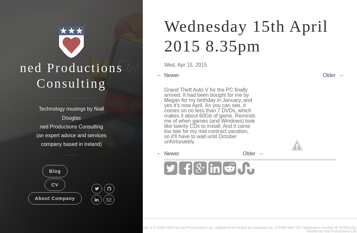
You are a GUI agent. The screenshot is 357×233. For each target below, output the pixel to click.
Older (329, 75)
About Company (55, 198)
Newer (171, 75)
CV (54, 184)
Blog (55, 171)
